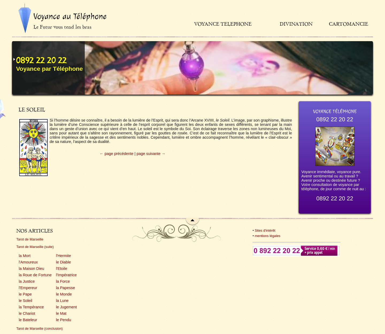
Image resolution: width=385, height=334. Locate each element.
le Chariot (27, 313)
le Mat (61, 313)
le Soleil (25, 300)
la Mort (24, 256)
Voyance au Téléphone (70, 16)
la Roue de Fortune (35, 275)
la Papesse (65, 288)
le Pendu (63, 320)
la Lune (62, 300)
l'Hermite (63, 256)
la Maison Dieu (31, 268)
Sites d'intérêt (265, 230)
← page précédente (116, 154)
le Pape (25, 294)
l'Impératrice (66, 275)
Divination (296, 24)
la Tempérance (31, 307)
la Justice (27, 281)
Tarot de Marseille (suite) (35, 247)
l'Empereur (28, 288)
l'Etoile (61, 268)
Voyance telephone (223, 24)
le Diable (63, 262)
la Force (63, 281)
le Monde (64, 294)
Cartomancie (348, 24)
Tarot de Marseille (29, 239)
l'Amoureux (28, 262)
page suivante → (151, 154)
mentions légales (267, 236)
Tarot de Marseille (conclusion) (39, 329)
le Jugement (66, 307)
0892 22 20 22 (41, 60)
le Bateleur (28, 320)
